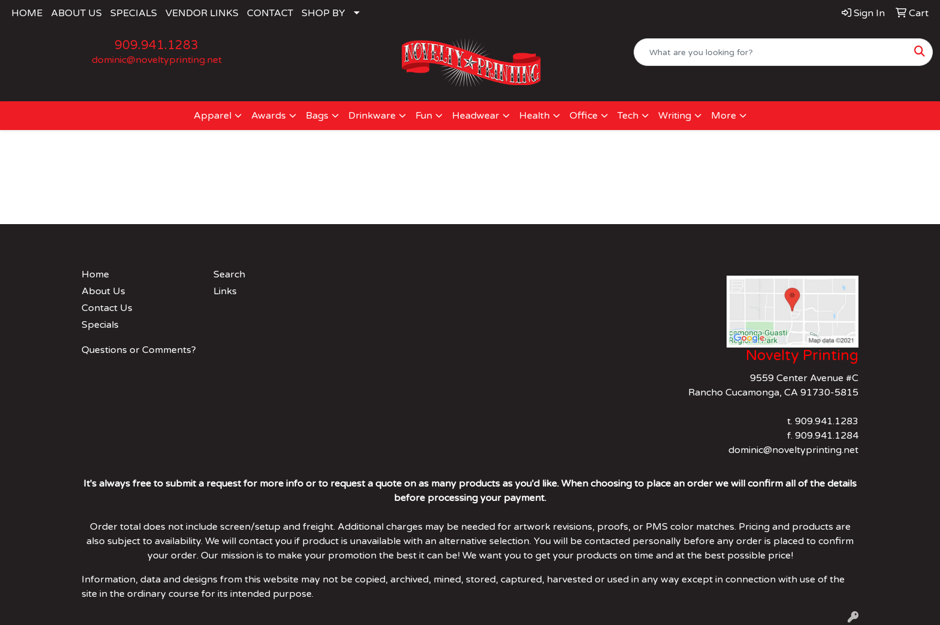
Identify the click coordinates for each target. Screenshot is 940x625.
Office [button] (584, 116)
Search (229, 274)
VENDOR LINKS (202, 13)
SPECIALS (133, 13)
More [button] (723, 116)
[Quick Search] (771, 52)
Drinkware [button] (372, 116)
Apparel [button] (212, 116)
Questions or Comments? (139, 350)
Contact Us (107, 308)
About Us (103, 291)
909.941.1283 (156, 45)
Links (225, 291)
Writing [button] (674, 116)
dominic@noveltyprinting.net (157, 60)
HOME (27, 13)
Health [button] (534, 116)
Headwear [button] (475, 116)
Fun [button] (423, 116)
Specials (100, 325)
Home (95, 274)
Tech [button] (627, 116)
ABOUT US (76, 13)
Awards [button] (268, 116)
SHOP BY (323, 13)
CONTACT (270, 13)
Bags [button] (317, 116)
